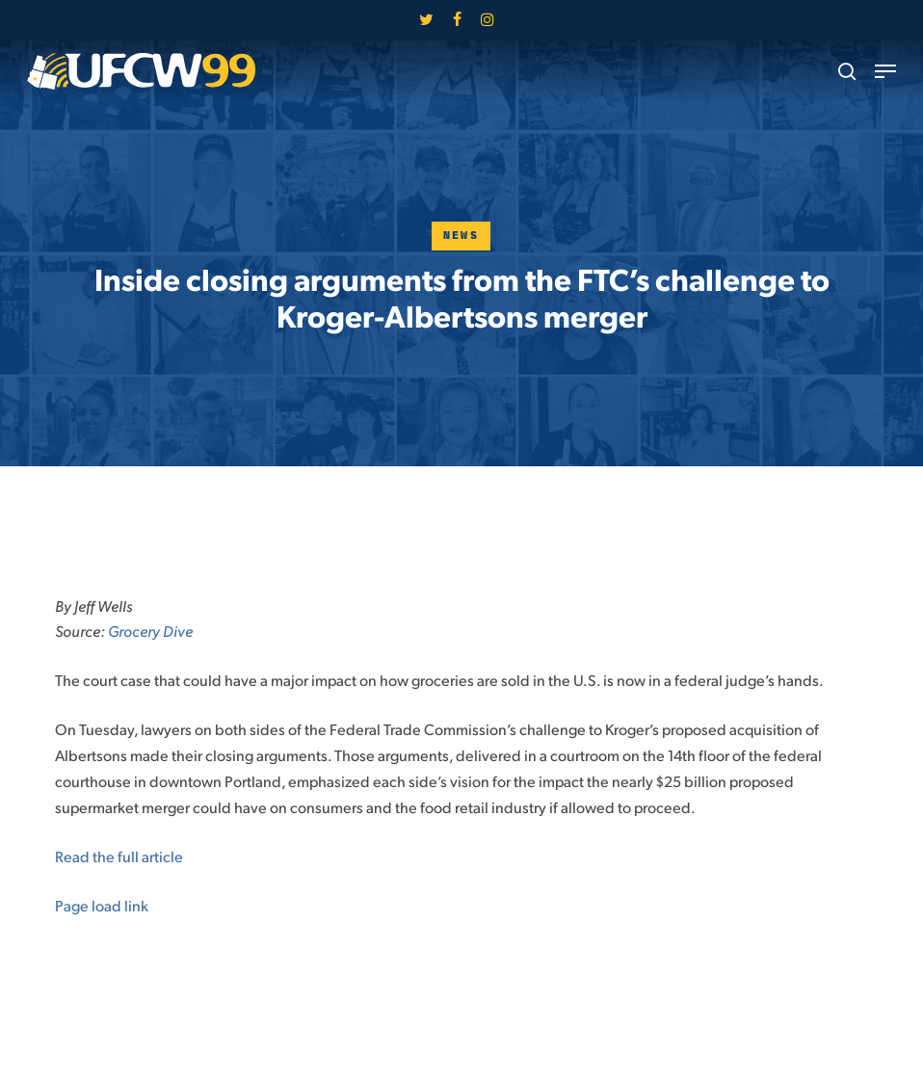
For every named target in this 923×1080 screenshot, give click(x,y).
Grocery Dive (150, 630)
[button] (885, 71)
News (461, 235)
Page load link (101, 905)
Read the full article (120, 856)
